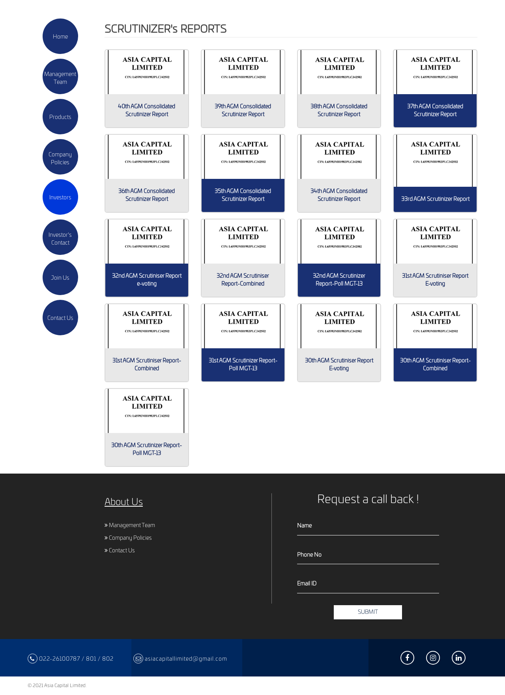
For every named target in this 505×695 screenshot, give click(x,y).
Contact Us (120, 551)
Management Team (130, 525)
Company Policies (128, 538)
